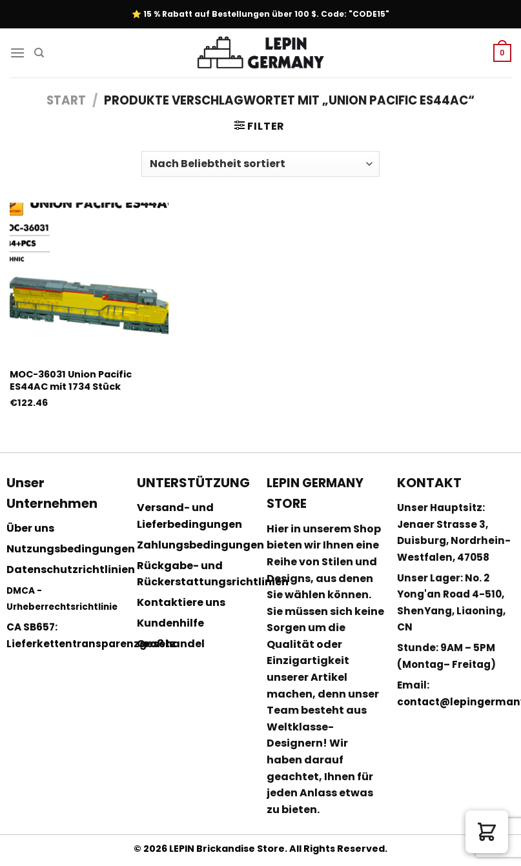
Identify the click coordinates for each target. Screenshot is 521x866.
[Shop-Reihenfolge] (260, 164)
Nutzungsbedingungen (70, 548)
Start (66, 100)
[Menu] (17, 52)
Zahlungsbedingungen (200, 545)
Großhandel (171, 643)
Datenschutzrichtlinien (70, 569)
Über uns (30, 528)
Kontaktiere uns (181, 602)
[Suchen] (39, 53)
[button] (486, 832)
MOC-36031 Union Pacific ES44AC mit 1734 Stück (71, 380)
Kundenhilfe (170, 623)
